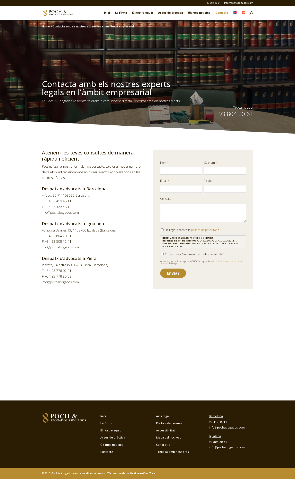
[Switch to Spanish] (243, 15)
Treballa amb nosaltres (172, 452)
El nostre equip (142, 13)
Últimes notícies (199, 13)
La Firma (121, 13)
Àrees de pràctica (170, 13)
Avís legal (163, 416)
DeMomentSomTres (142, 473)
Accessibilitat (165, 430)
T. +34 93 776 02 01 (56, 270)
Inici (107, 13)
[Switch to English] (235, 15)
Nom (164, 163)
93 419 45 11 (218, 422)
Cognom (210, 163)
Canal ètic (163, 445)
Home (46, 26)
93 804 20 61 (214, 3)
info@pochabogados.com (238, 3)
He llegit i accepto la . (192, 230)
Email (164, 181)
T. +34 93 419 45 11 (56, 201)
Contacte (221, 13)
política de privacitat (204, 230)
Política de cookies (169, 423)
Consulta (165, 199)
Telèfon (208, 180)
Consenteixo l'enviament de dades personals (194, 254)
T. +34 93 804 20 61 (56, 236)
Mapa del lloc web (168, 437)
